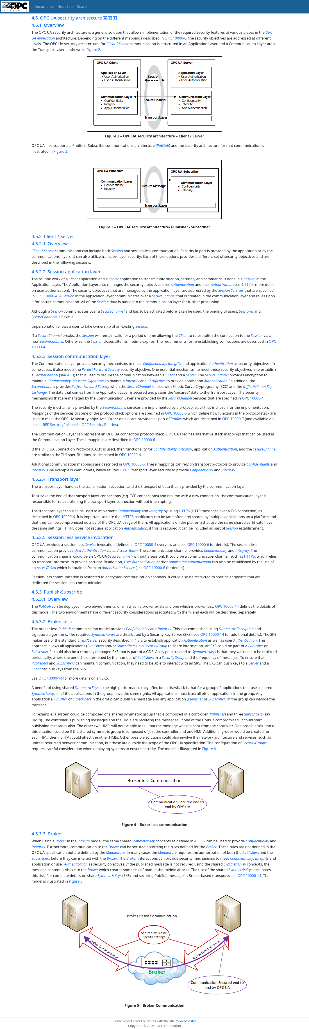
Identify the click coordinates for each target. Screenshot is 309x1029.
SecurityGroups (255, 742)
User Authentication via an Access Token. (107, 550)
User (127, 561)
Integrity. (39, 470)
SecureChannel (163, 296)
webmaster (187, 1021)
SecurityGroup (156, 645)
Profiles (176, 418)
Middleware (115, 852)
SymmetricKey (43, 693)
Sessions (245, 311)
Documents (44, 6)
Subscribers (126, 645)
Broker (61, 841)
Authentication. (216, 380)
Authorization (222, 284)
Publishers (95, 645)
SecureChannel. (51, 341)
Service (90, 544)
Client (110, 43)
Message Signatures (89, 380)
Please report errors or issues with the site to (145, 1021)
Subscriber (40, 651)
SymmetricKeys (103, 634)
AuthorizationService (119, 567)
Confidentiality (154, 363)
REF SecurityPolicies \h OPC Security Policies (80, 424)
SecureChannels (44, 316)
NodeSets (65, 6)
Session (117, 250)
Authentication (182, 284)
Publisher (255, 645)
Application (178, 561)
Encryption (245, 628)
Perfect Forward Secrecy (101, 369)
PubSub (163, 145)
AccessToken (46, 567)
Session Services (231, 290)
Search (83, 6)
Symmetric (227, 628)
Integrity (175, 363)
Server (124, 43)
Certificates (156, 380)
